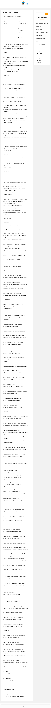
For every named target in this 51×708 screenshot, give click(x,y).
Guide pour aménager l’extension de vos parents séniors (14, 328)
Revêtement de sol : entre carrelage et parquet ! (13, 657)
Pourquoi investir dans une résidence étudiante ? (13, 456)
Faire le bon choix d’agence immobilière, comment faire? (14, 632)
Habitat (19, 32)
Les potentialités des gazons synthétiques (12, 601)
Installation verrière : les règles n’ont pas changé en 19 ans (15, 606)
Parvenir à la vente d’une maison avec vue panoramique (14, 395)
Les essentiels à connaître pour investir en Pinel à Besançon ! (15, 161)
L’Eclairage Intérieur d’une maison (10, 673)
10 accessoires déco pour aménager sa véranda (13, 324)
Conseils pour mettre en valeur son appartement (13, 479)
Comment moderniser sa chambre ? (11, 533)
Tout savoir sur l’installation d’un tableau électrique (13, 386)
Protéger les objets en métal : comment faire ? (12, 279)
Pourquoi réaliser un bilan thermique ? (11, 637)
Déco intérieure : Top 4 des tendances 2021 (12, 413)
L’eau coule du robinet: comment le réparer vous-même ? (14, 514)
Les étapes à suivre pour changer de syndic (12, 259)
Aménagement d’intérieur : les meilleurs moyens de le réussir (15, 310)
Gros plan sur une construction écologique (12, 272)
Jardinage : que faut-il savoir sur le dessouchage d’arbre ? (14, 241)
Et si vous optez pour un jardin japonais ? (11, 458)
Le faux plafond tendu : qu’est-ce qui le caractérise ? (13, 617)
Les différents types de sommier (10, 563)
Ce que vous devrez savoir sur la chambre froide (13, 302)
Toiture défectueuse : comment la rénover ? (12, 498)
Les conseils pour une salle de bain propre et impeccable (14, 444)
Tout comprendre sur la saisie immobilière (12, 491)
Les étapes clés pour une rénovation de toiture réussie (14, 113)
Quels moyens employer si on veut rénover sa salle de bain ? (15, 553)
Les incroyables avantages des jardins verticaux (13, 418)
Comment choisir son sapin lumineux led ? (12, 660)
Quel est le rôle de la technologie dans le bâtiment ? (13, 207)
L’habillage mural (7, 678)
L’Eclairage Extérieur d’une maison (10, 694)
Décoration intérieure (22, 25)
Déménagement (21, 28)
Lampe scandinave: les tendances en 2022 (12, 248)
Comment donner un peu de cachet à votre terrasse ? (14, 472)
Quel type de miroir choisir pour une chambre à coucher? (14, 536)
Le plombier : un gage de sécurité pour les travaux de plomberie (16, 556)
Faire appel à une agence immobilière (11, 351)
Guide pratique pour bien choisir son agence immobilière (14, 635)
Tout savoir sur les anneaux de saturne (11, 496)
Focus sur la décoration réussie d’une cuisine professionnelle (15, 391)
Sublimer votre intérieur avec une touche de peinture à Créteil (15, 131)
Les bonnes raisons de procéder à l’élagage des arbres (14, 163)
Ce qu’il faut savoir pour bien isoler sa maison (12, 574)
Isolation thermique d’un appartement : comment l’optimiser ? (15, 482)
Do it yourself (20, 30)
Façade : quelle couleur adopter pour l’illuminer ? (13, 489)
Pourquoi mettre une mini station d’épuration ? (13, 344)
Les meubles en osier (8, 671)
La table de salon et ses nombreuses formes (12, 465)
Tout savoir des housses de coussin (10, 405)
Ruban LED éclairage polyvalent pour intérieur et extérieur (15, 599)
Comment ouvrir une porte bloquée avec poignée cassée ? (15, 375)
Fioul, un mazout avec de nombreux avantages (12, 477)
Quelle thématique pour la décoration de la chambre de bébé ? (15, 425)
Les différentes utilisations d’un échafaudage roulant (14, 335)
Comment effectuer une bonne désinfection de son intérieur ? (15, 522)
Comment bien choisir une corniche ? (11, 614)
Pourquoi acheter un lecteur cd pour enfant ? (12, 400)
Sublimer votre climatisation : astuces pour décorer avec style (15, 137)
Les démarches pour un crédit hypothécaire (12, 529)
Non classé (20, 35)
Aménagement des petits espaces (10, 290)
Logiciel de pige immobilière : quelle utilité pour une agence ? (15, 463)
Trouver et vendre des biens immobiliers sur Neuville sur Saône (16, 321)
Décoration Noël (21, 26)
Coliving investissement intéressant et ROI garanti (13, 288)
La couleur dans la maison (9, 680)
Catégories (26, 6)
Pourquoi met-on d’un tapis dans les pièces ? (12, 275)
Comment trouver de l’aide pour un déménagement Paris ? (15, 379)
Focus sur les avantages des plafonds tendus (12, 210)
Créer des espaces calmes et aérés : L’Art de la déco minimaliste (16, 90)
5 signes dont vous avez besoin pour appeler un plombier (14, 402)
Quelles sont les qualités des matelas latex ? (12, 370)
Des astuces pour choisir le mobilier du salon (12, 511)
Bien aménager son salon (9, 689)
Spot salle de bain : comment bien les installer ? (13, 540)
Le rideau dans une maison (9, 676)
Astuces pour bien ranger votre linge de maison (13, 398)
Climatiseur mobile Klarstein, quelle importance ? (13, 407)
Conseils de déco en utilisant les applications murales (14, 578)
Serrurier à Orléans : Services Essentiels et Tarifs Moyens (14, 118)
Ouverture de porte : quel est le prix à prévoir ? (13, 88)
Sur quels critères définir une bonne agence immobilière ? (15, 666)
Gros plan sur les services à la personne (11, 363)
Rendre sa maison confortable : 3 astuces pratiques (13, 342)
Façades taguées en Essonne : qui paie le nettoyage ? (14, 585)
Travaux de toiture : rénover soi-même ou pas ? (13, 569)
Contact (31, 6)
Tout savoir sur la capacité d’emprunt (11, 468)
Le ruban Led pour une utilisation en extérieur (12, 430)
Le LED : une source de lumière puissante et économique (14, 454)
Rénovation (20, 37)
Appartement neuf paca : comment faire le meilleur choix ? (15, 655)
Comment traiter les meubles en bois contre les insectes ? (15, 576)
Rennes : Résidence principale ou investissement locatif (14, 447)
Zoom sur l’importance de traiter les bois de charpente (14, 233)
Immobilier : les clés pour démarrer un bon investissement (15, 451)
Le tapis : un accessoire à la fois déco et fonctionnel (13, 520)
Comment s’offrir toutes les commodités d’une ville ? (14, 649)
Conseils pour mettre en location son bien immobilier (14, 696)
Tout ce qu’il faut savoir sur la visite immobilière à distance (15, 337)
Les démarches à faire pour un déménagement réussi (14, 644)
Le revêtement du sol (8, 687)
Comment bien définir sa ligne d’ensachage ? (12, 293)
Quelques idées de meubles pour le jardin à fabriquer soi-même (16, 416)
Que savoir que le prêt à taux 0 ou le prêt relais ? (13, 461)
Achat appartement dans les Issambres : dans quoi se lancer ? (15, 423)
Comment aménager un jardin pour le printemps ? (13, 626)
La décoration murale (8, 691)
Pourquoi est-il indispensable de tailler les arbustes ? (14, 558)
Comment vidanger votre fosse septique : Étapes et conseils (15, 196)
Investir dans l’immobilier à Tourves (10, 393)
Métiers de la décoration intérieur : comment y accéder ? (14, 253)
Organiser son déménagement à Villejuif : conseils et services (15, 146)
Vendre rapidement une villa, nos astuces (12, 538)
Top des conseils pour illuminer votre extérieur (13, 266)
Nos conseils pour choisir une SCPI (10, 470)
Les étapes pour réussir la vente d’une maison (12, 531)
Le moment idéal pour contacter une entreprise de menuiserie (15, 560)
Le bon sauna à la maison (9, 592)
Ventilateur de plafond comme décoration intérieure (14, 669)
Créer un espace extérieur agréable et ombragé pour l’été (14, 82)
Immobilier (20, 34)
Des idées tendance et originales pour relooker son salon (14, 509)
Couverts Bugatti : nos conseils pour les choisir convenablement (16, 372)
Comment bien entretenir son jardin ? (11, 326)
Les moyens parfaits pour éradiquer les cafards (13, 186)
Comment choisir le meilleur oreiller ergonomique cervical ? (15, 583)
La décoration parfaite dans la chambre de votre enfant (14, 493)
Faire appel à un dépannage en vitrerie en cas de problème (15, 603)
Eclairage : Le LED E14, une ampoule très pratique (13, 624)
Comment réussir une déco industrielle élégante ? (13, 646)
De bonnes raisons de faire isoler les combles (12, 619)
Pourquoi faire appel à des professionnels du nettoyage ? (14, 507)
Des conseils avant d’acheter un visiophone (12, 581)
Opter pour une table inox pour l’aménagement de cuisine (15, 547)
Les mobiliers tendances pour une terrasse (12, 282)
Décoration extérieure (22, 23)
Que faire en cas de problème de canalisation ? (13, 500)
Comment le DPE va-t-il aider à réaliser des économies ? (14, 377)
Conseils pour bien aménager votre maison (12, 486)
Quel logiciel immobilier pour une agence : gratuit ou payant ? (15, 475)
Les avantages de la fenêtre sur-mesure (11, 642)
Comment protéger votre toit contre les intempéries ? (14, 48)
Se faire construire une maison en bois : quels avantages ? (15, 295)
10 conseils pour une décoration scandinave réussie (13, 304)
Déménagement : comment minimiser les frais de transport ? (15, 449)
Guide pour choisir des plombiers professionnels (13, 388)
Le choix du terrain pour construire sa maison (12, 639)
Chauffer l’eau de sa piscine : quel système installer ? (14, 621)
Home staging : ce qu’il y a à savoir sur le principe (13, 339)
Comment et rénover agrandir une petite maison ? (13, 484)
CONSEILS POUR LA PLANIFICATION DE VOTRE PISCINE (14, 427)
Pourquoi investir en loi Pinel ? (9, 420)
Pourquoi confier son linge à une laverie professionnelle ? (14, 239)
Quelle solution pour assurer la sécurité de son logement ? (15, 315)
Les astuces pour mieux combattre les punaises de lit (14, 596)
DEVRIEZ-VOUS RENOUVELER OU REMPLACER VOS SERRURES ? (15, 261)
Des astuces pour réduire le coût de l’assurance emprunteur (15, 144)
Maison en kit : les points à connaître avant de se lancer (14, 313)
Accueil (21, 6)
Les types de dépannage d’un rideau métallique (13, 612)
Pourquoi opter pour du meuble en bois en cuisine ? (13, 205)
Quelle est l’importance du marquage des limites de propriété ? (15, 277)
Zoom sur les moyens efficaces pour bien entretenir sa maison (15, 199)
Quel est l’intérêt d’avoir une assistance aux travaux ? (14, 124)
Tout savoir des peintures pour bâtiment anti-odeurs (14, 357)
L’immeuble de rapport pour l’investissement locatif (13, 381)
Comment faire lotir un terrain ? (10, 384)
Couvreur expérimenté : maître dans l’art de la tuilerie (14, 54)
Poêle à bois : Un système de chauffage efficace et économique (15, 116)
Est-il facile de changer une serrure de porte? (12, 594)
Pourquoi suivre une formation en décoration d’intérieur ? (15, 250)
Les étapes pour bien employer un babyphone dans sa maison (15, 571)
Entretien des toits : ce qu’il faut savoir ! (11, 264)
